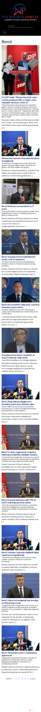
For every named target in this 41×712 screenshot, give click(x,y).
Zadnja (32, 679)
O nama (21, 698)
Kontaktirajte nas (20, 701)
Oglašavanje (20, 693)
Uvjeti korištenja (21, 696)
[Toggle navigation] (5, 32)
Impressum (20, 690)
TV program (20, 704)
